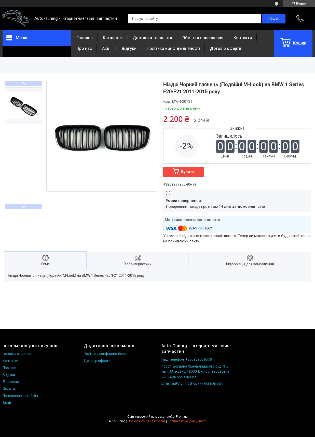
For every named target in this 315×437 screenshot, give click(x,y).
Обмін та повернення (202, 37)
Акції (107, 48)
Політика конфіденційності (173, 48)
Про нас (84, 48)
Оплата (9, 389)
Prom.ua (182, 416)
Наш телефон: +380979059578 (186, 359)
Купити (188, 171)
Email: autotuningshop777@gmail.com (192, 383)
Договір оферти (225, 48)
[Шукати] (273, 18)
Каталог (111, 37)
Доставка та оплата (152, 37)
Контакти (243, 37)
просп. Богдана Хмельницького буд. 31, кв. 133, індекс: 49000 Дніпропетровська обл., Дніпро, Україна (195, 371)
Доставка (11, 382)
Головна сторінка (17, 354)
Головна (84, 37)
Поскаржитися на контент (146, 421)
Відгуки (129, 48)
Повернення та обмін (20, 396)
